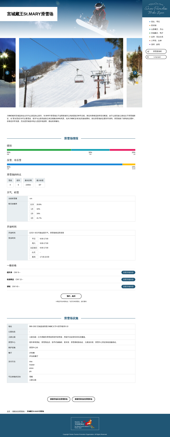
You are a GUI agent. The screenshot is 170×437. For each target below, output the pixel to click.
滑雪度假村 (154, 51)
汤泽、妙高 (154, 45)
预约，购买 (71, 296)
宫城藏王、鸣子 (156, 33)
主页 (8, 411)
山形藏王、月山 (156, 29)
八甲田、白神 (155, 41)
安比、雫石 (154, 22)
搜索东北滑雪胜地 (18, 411)
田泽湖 (152, 26)
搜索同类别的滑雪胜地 (83, 399)
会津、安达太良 (156, 37)
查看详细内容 (128, 272)
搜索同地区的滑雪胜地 (58, 399)
